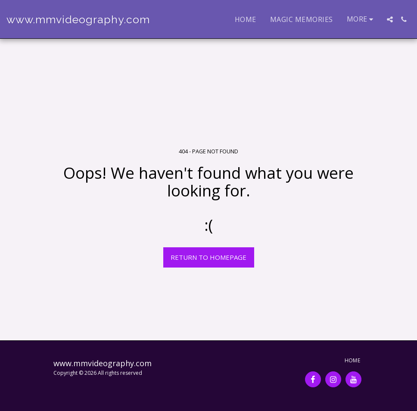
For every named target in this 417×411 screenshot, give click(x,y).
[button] (389, 19)
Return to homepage (208, 257)
